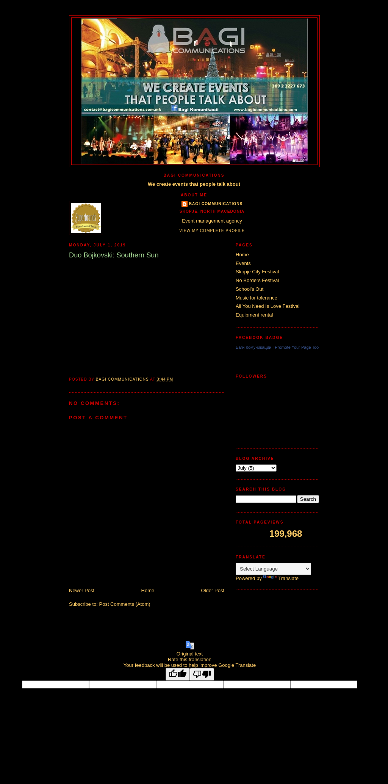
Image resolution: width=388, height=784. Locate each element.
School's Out (249, 289)
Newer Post (81, 590)
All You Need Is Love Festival (267, 306)
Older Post (212, 590)
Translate (281, 578)
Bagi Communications (216, 204)
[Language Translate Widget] (273, 569)
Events (243, 263)
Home (148, 590)
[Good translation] (178, 674)
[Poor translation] (202, 674)
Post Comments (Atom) (124, 604)
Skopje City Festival (257, 271)
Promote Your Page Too (297, 347)
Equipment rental (254, 315)
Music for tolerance (256, 298)
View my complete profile (212, 231)
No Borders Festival (257, 280)
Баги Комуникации (253, 347)
